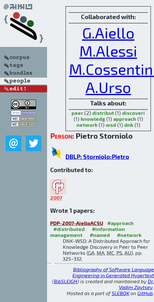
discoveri (133, 113)
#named (100, 235)
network (87, 125)
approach (124, 119)
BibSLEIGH (65, 281)
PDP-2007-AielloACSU (76, 223)
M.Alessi (108, 51)
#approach (120, 223)
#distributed (69, 229)
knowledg (93, 119)
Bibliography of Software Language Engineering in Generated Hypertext (113, 272)
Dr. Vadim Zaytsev (136, 284)
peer (77, 113)
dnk (128, 125)
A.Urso (108, 87)
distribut (103, 113)
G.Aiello (108, 32)
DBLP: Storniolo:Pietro (97, 156)
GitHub (145, 293)
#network (129, 235)
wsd (111, 125)
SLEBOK (120, 293)
